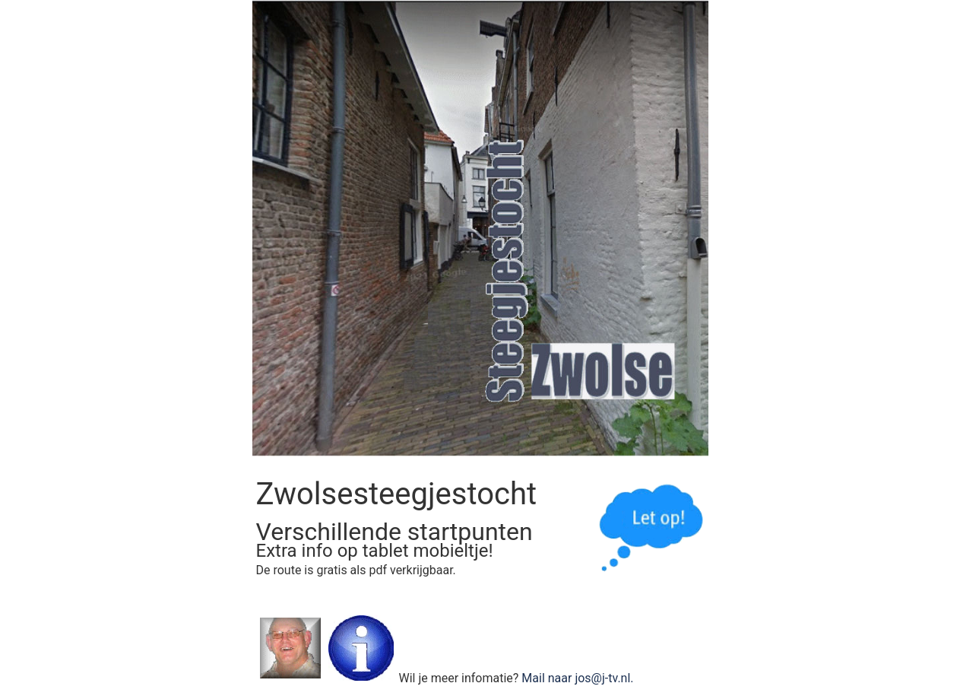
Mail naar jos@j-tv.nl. (577, 678)
